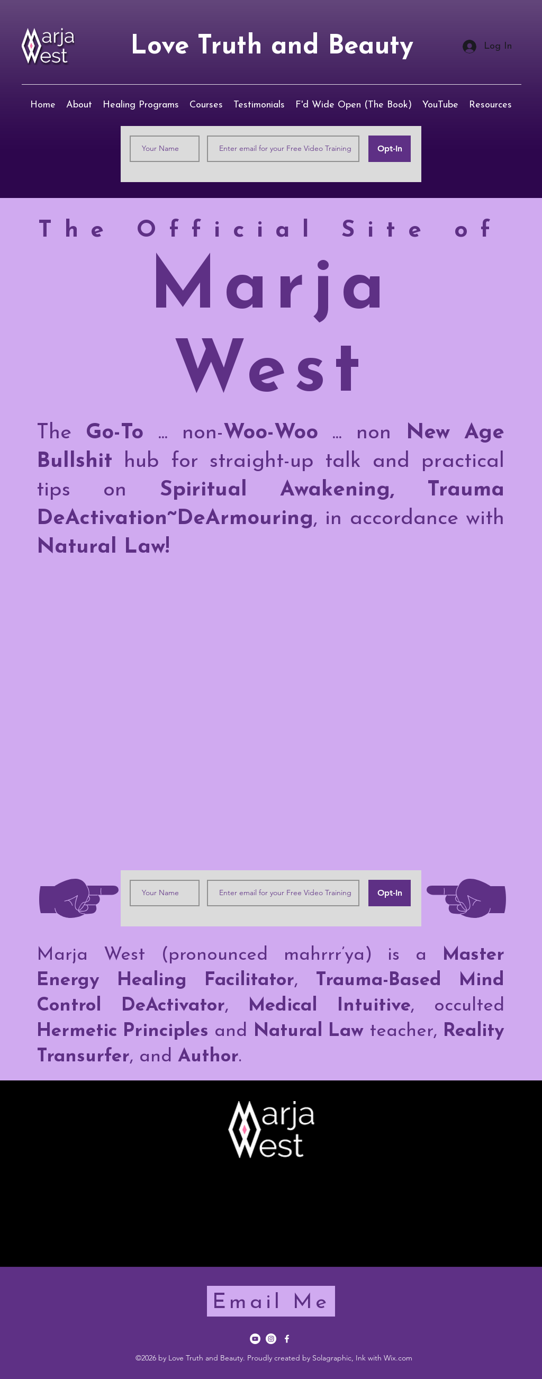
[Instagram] (271, 1338)
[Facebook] (287, 1338)
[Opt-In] (389, 149)
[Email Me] (271, 1301)
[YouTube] (255, 1338)
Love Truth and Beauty (271, 47)
